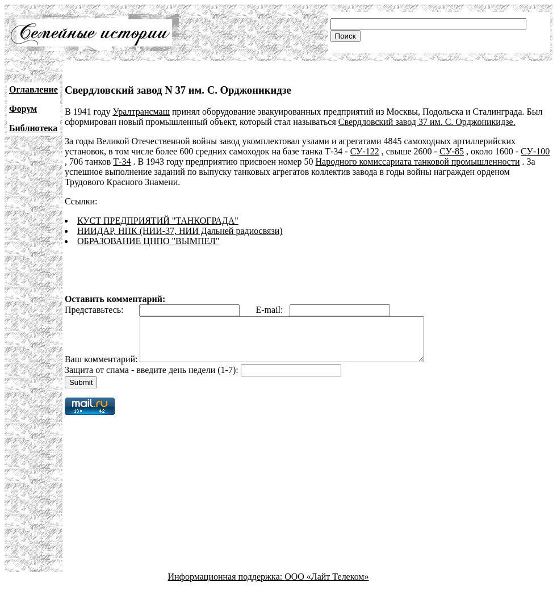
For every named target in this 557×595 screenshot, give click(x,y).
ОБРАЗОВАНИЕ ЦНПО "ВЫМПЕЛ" (148, 241)
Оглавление (33, 89)
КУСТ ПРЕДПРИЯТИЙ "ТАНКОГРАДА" (157, 220)
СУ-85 (451, 151)
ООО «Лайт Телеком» (326, 585)
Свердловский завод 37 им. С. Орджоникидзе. (427, 122)
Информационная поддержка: (226, 585)
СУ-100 (535, 151)
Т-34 (122, 161)
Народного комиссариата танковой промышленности (418, 161)
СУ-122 (364, 151)
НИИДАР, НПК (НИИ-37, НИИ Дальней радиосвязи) (180, 231)
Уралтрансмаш (141, 111)
